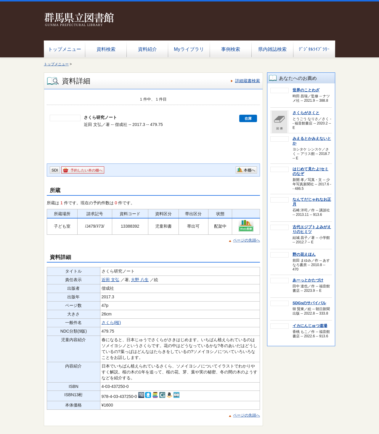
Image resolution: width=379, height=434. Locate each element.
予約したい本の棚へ (86, 170)
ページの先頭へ (246, 240)
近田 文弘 (110, 279)
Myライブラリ (189, 49)
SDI (55, 170)
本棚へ (249, 170)
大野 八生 (140, 279)
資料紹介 (147, 49)
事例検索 (230, 49)
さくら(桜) (111, 322)
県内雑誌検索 (272, 49)
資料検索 (106, 49)
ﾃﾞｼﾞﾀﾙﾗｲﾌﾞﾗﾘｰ (314, 49)
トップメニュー (64, 49)
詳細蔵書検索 (247, 80)
